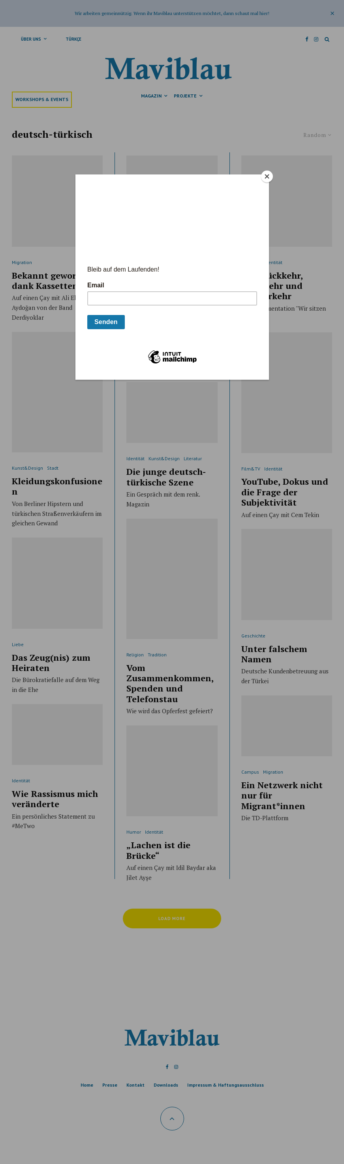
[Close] (267, 176)
